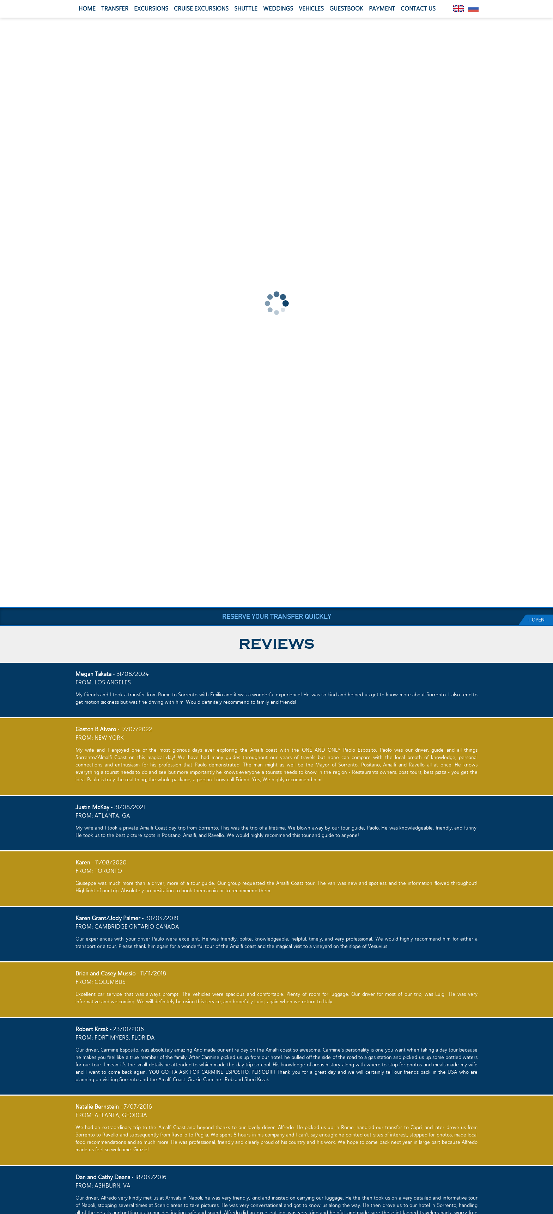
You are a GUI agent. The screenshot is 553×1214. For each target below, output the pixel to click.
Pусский (473, 8)
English (458, 8)
